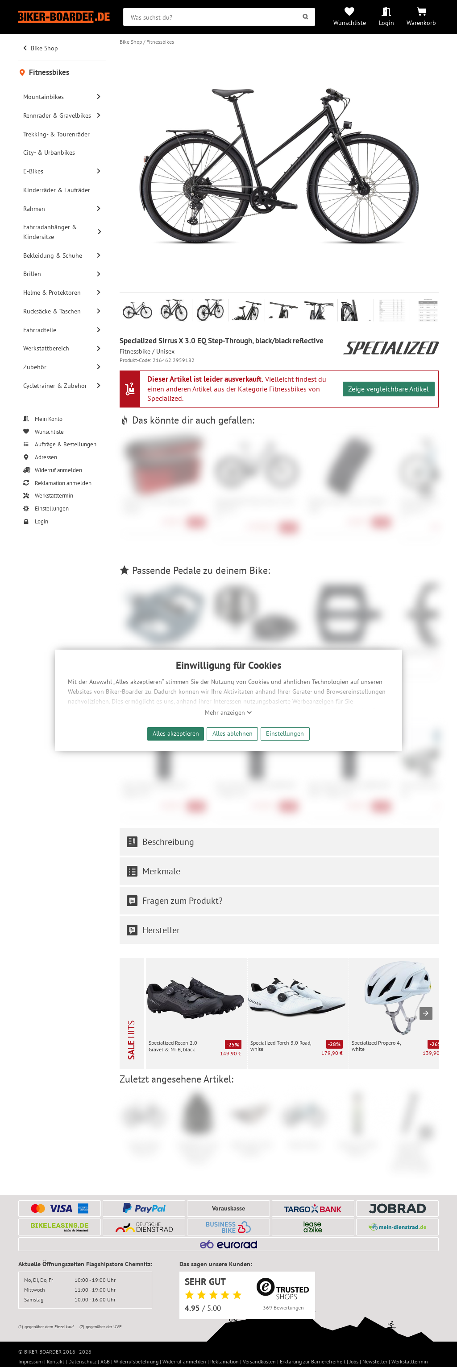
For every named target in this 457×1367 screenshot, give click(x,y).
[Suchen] (305, 17)
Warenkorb (421, 22)
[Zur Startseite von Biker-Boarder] (64, 17)
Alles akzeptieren (176, 733)
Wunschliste (349, 22)
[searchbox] (219, 17)
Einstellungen (285, 733)
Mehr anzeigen (228, 712)
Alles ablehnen (232, 733)
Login (386, 22)
